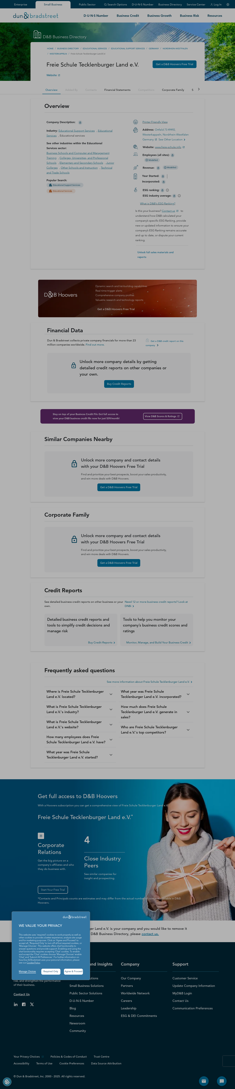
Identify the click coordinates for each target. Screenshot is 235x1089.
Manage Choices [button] (27, 971)
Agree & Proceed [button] (73, 971)
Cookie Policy (33, 963)
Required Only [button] (50, 971)
